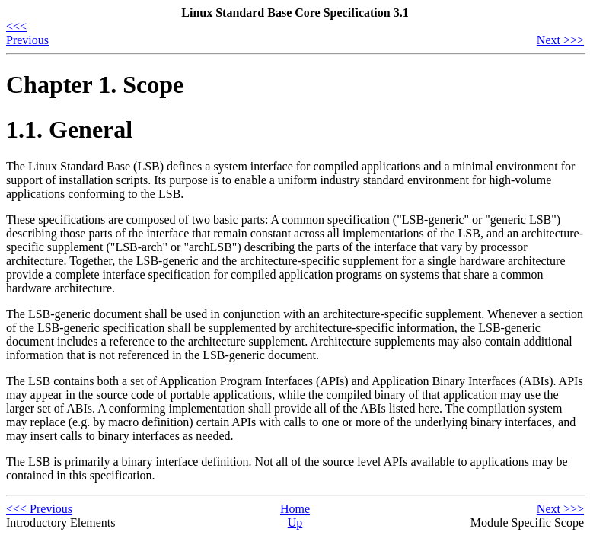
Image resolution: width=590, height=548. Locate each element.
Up (295, 522)
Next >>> (560, 39)
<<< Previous (27, 33)
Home (295, 508)
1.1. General (69, 129)
